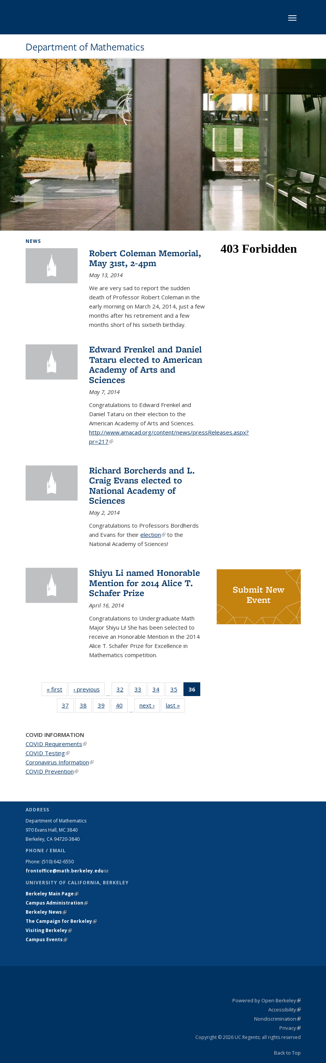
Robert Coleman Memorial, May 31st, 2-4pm (145, 258)
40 (122, 706)
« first (57, 689)
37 (68, 706)
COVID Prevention (52, 771)
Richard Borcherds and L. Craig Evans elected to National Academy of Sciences (142, 485)
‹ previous (89, 689)
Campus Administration (57, 903)
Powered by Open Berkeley (266, 1000)
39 (104, 706)
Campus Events (46, 939)
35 (176, 690)
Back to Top (287, 1052)
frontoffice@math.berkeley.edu (67, 871)
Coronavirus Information (60, 762)
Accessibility (284, 1009)
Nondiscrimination (277, 1018)
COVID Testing (48, 753)
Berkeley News (46, 912)
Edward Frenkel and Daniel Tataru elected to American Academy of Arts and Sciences (145, 364)
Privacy (290, 1027)
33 (140, 690)
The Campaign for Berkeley (61, 921)
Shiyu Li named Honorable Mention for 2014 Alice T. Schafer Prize (144, 583)
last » (175, 705)
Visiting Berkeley (49, 930)
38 (86, 706)
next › (149, 705)
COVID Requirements (56, 744)
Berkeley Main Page (52, 893)
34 (158, 690)
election (152, 534)
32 (122, 690)
